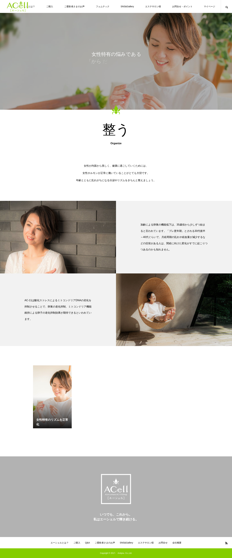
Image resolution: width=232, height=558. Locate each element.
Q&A (87, 542)
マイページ (209, 6)
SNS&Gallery (127, 6)
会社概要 (176, 542)
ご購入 (49, 6)
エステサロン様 (153, 6)
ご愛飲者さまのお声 (74, 6)
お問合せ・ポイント (182, 6)
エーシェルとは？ (60, 542)
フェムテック (102, 6)
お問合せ (163, 542)
